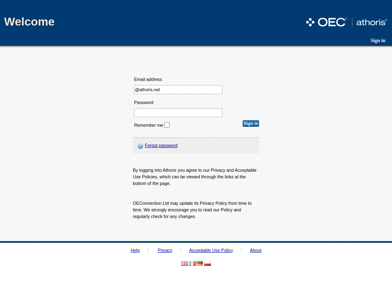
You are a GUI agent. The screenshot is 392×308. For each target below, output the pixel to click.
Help (135, 250)
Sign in (378, 40)
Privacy (165, 250)
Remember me (148, 125)
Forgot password (161, 145)
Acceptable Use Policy (211, 250)
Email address (148, 79)
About (256, 250)
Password (143, 102)
